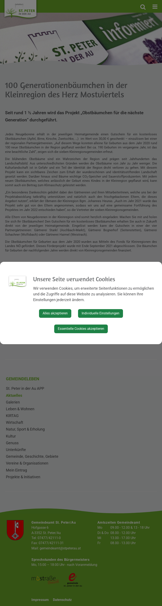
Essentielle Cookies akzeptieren (81, 329)
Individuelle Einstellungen (100, 313)
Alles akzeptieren (55, 313)
